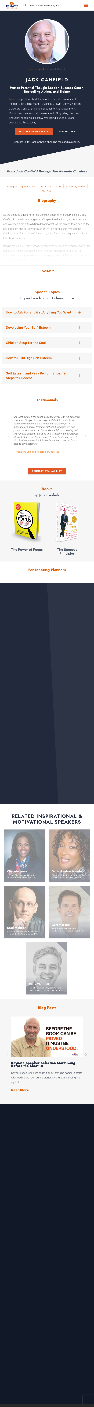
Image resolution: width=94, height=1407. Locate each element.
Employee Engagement (43, 108)
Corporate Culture (19, 108)
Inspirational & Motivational (33, 99)
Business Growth (51, 103)
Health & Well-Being (44, 117)
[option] (47, 436)
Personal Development (63, 99)
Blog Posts (47, 191)
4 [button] (46, 1096)
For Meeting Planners (75, 186)
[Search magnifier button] (24, 5)
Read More (47, 271)
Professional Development (39, 113)
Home (31, 69)
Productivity (29, 122)
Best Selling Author (29, 103)
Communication (72, 103)
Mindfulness (15, 113)
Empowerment (66, 108)
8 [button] (55, 1096)
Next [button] (85, 435)
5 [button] (48, 1096)
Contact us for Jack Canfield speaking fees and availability (47, 141)
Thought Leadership (20, 117)
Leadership (15, 122)
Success (74, 113)
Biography (12, 186)
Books (58, 186)
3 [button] (43, 1096)
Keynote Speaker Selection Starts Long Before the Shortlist (43, 1064)
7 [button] (52, 1096)
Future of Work (65, 117)
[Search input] (54, 5)
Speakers (43, 69)
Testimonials (45, 186)
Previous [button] (8, 435)
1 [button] (39, 1096)
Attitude (13, 103)
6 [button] (50, 1096)
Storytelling (61, 113)
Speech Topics (28, 186)
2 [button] (41, 1096)
